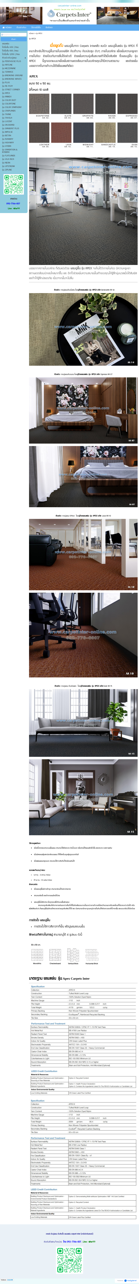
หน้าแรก (31, 33)
